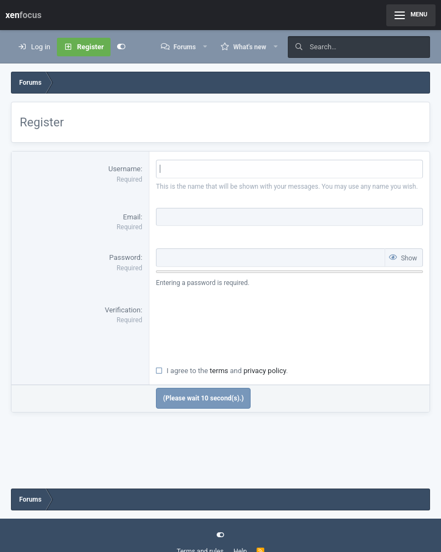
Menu (410, 15)
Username (124, 169)
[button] (205, 47)
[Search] (370, 47)
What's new (249, 47)
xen (23, 15)
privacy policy (264, 371)
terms (219, 371)
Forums (184, 47)
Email (132, 217)
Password (125, 257)
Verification (123, 310)
